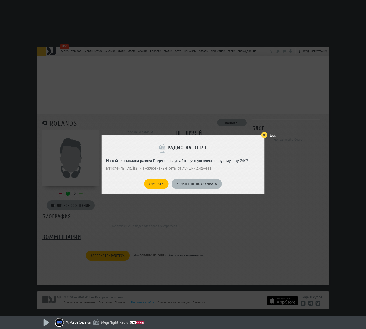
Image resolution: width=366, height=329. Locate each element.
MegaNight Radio (114, 322)
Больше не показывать (196, 184)
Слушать (156, 184)
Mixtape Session (78, 322)
